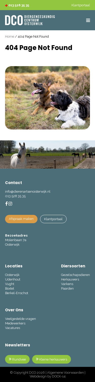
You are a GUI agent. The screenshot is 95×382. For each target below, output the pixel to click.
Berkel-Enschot (16, 293)
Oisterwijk (12, 275)
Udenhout (12, 279)
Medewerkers (15, 323)
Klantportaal (53, 219)
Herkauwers (70, 279)
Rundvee (17, 359)
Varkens (67, 284)
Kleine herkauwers (51, 359)
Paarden (67, 288)
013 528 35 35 (17, 5)
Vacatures (12, 328)
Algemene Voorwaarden (65, 372)
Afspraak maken (21, 219)
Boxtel (9, 288)
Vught (9, 284)
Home (9, 36)
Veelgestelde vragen (20, 319)
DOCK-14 (59, 376)
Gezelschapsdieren (75, 275)
